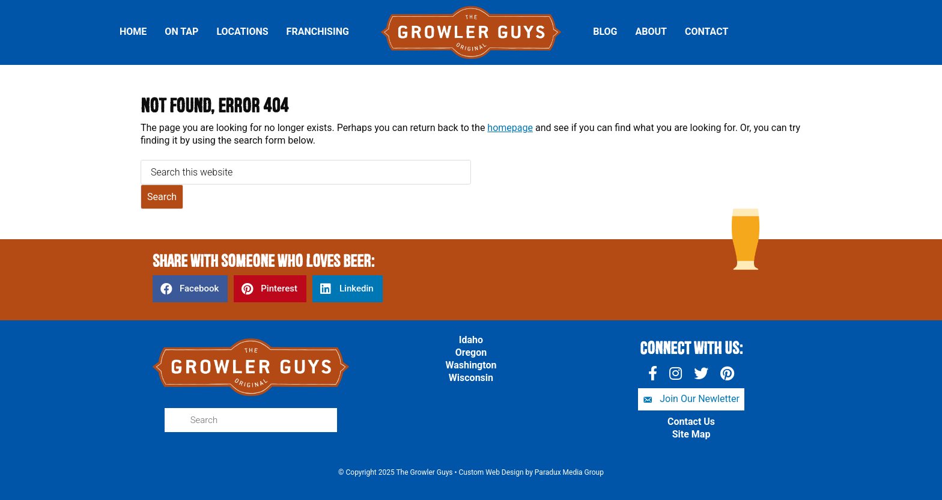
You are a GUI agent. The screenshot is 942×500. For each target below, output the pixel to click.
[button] (691, 399)
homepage (510, 127)
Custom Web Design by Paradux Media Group (531, 472)
